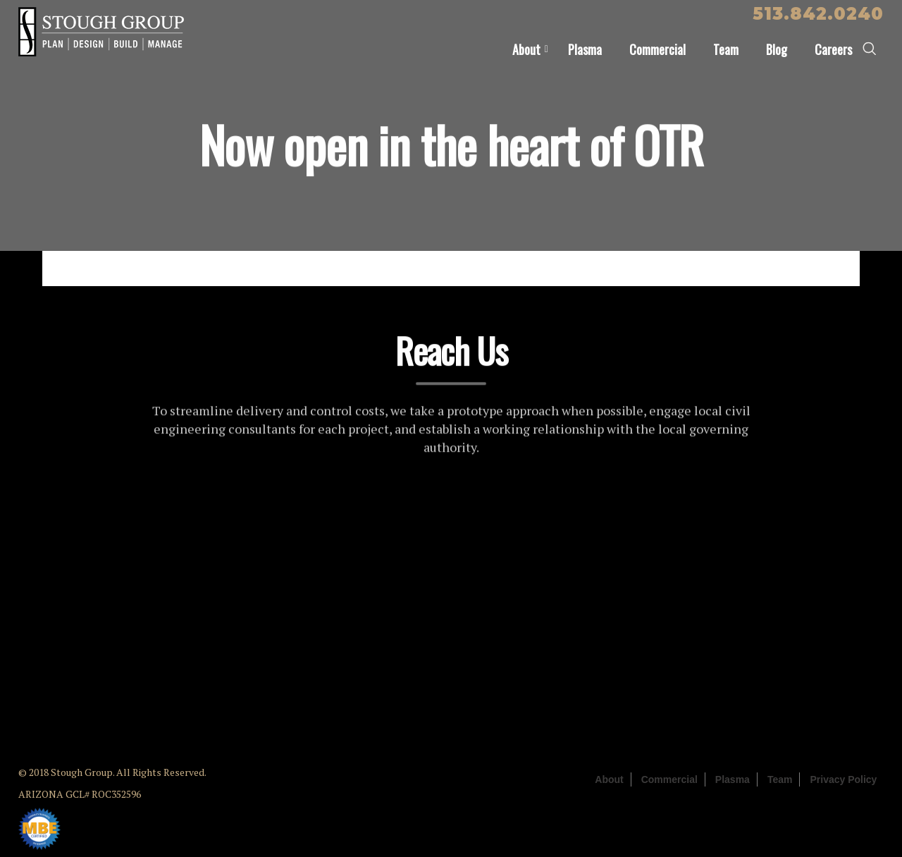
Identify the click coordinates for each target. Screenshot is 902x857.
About (526, 49)
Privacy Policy (843, 779)
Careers (833, 49)
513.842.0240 (818, 14)
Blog (776, 49)
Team (726, 49)
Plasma (585, 49)
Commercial (657, 49)
